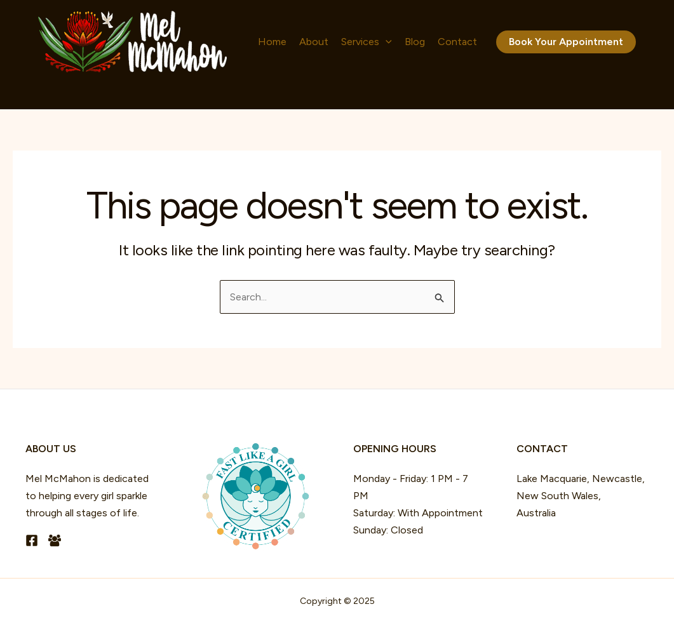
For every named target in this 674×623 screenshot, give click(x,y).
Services (366, 42)
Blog (415, 42)
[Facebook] (31, 540)
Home (272, 42)
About (313, 42)
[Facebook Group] (54, 540)
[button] (566, 41)
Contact (457, 42)
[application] (385, 42)
